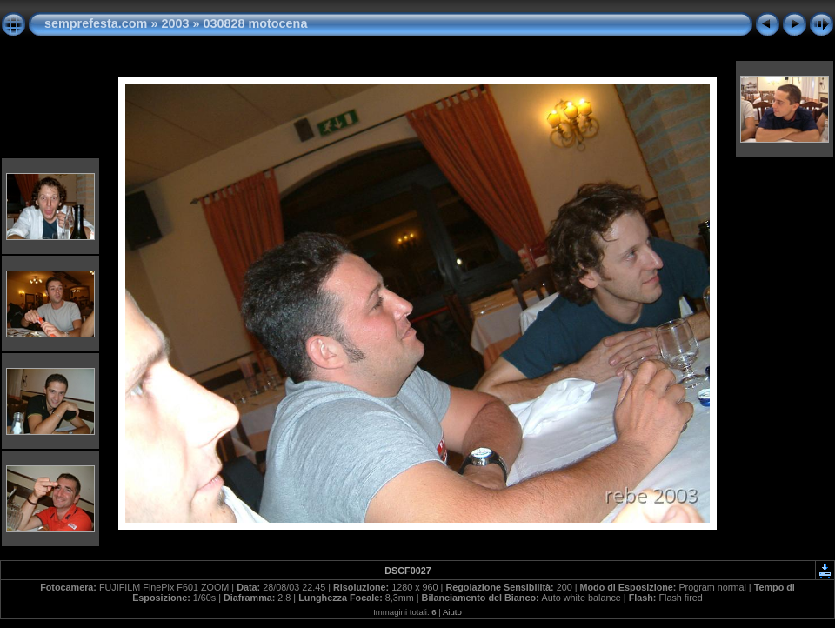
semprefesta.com (95, 23)
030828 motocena (255, 23)
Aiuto (452, 612)
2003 (175, 23)
